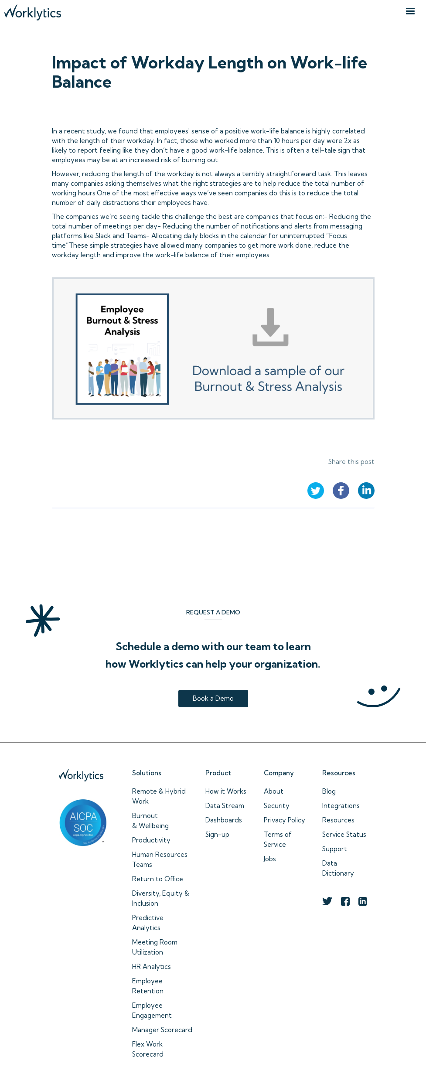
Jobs (270, 859)
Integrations (341, 805)
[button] (410, 11)
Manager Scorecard (162, 1030)
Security (277, 805)
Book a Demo (213, 698)
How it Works (225, 791)
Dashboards (223, 820)
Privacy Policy (284, 820)
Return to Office (157, 879)
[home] (32, 10)
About (273, 791)
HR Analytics (151, 966)
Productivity (151, 840)
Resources (338, 820)
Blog (329, 791)
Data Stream (224, 805)
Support (334, 849)
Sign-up (217, 834)
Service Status (344, 834)
